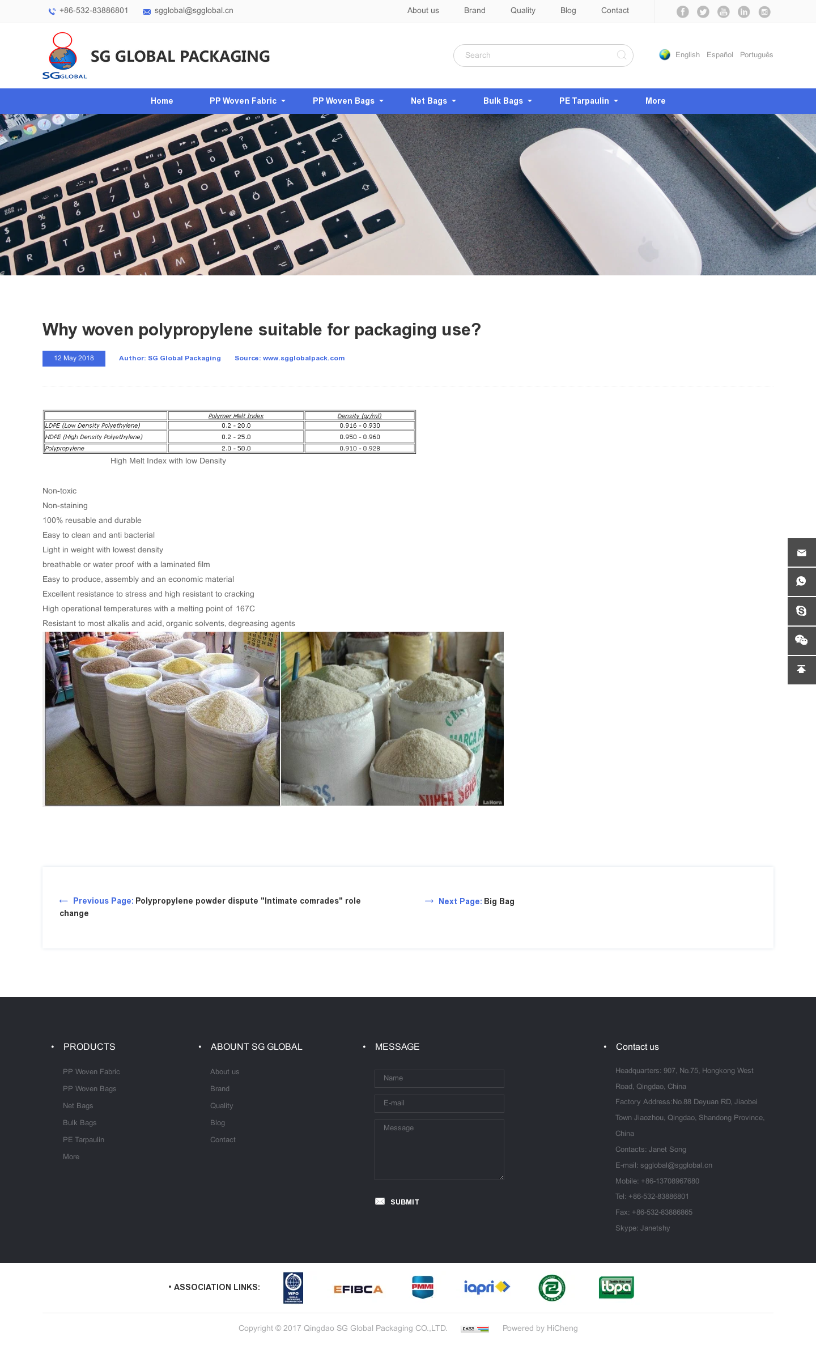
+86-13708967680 (670, 1181)
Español (720, 55)
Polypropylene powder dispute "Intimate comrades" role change (210, 907)
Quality (523, 11)
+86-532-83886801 (94, 11)
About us (423, 11)
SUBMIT (404, 1202)
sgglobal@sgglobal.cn (194, 11)
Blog (568, 11)
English (687, 55)
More (655, 101)
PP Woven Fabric (243, 101)
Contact (615, 11)
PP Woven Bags (344, 101)
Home (162, 101)
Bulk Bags (503, 101)
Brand (475, 11)
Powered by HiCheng (540, 1329)
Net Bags (429, 101)
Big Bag (477, 901)
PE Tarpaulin (584, 101)
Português (757, 55)
